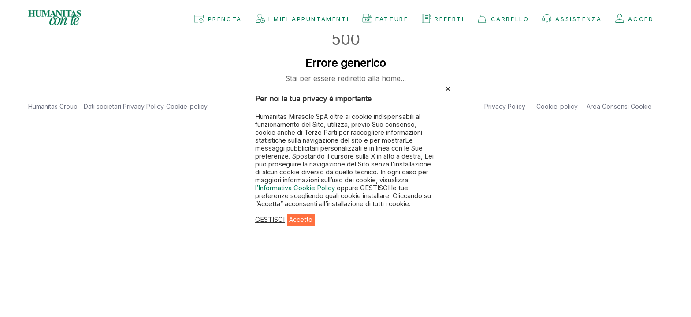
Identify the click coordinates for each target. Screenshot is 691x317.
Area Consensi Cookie (619, 106)
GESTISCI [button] (270, 220)
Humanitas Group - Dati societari (75, 106)
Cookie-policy (187, 106)
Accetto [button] (300, 220)
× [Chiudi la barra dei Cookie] (448, 88)
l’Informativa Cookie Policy (296, 188)
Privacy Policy (143, 106)
